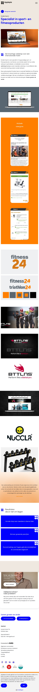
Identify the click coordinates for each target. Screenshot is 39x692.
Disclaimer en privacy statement (9, 648)
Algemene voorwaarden (7, 646)
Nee (24, 685)
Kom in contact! (10, 584)
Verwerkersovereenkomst (7, 650)
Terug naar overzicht (10, 11)
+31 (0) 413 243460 (8, 618)
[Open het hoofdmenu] (36, 3)
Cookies (3, 656)
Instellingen (19, 690)
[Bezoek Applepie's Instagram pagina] (6, 662)
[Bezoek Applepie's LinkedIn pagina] (9, 662)
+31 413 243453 (6, 578)
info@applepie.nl (23, 618)
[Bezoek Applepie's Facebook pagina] (2, 662)
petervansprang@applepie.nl (10, 580)
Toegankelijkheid (5, 652)
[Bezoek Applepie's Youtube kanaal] (13, 662)
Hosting (3, 654)
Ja (4, 685)
